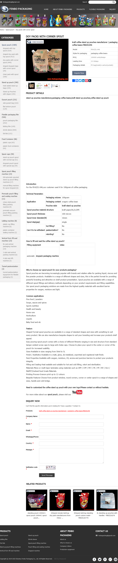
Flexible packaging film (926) (10, 115)
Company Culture (65, 546)
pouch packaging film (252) (10, 121)
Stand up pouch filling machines (10, 547)
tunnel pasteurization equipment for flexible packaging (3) (10, 274)
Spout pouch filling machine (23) (9, 172)
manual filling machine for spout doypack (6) (11, 187)
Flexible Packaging (97, 9)
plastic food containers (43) (11, 147)
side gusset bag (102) (10, 103)
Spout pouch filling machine (37, 543)
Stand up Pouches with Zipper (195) (9, 93)
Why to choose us (66, 543)
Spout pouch (10, 30)
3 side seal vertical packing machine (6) (10, 253)
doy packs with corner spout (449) (10, 61)
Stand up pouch (33, 535)
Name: (29, 424)
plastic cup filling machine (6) (9, 225)
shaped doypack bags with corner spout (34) (10, 68)
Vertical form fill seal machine (9, 551)
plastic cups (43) (9, 142)
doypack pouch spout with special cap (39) (10, 164)
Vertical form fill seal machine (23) (9, 239)
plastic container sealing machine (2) (10, 231)
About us (63, 539)
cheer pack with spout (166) (10, 75)
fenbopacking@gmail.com (11, 2)
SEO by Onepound (60, 559)
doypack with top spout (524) (9, 49)
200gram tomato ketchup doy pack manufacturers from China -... (60, 515)
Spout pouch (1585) (9, 45)
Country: (30, 443)
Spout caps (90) (8, 154)
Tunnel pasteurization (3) (10, 267)
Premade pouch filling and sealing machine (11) (10, 196)
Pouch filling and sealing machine (39, 547)
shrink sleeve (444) (9, 130)
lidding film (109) (9, 126)
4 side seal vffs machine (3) (8, 259)
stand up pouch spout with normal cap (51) (11, 158)
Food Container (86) (9, 139)
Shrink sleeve (32, 539)
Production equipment (67, 549)
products (81, 9)
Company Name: (32, 417)
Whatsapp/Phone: (32, 437)
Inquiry (112, 9)
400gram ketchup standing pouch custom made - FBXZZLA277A (83, 515)
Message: (30, 450)
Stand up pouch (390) (10, 82)
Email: (29, 430)
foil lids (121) (7, 133)
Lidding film (3, 539)
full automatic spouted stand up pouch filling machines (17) (11, 179)
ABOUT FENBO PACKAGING (62, 9)
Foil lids (2, 543)
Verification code (31, 468)
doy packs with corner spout (25, 30)
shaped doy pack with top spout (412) (10, 55)
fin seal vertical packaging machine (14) (9, 246)
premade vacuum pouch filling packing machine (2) (10, 212)
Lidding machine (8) (9, 221)
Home (46, 9)
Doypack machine (34, 551)
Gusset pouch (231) (9, 100)
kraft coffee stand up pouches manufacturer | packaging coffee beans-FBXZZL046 (64, 411)
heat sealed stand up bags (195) (10, 87)
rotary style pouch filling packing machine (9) (9, 204)
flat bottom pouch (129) (9, 108)
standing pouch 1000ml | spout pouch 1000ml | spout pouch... (36, 515)
